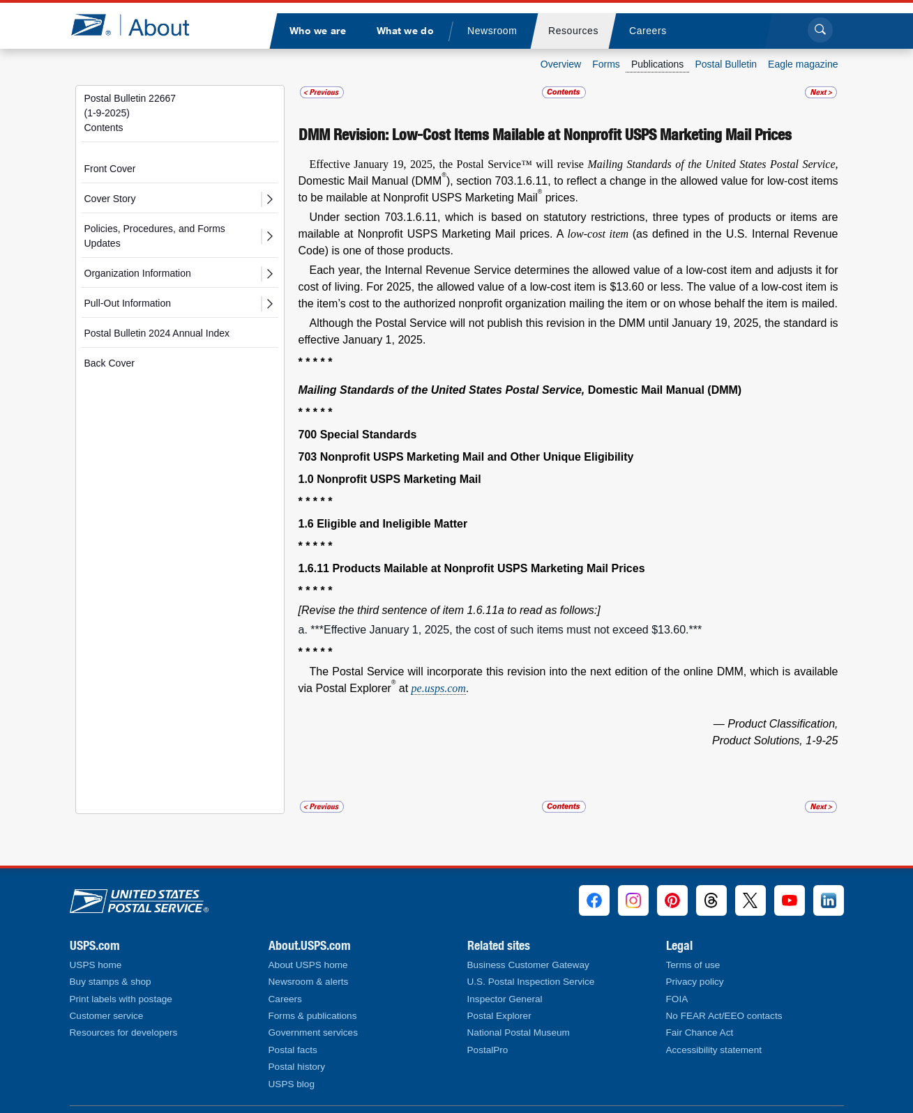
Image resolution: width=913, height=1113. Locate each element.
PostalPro (487, 1050)
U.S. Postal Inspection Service (531, 981)
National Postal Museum (518, 1032)
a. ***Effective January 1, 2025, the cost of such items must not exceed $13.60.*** (500, 630)
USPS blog (292, 1084)
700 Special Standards (358, 434)
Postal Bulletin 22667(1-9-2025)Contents (130, 113)
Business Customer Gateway (528, 965)
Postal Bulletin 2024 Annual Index (157, 333)
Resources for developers (124, 1032)
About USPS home (308, 965)
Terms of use (693, 965)
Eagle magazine (803, 64)
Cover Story (110, 198)
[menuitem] (318, 31)
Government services (313, 1032)
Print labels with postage (121, 999)
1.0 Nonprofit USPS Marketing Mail (390, 479)
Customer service (107, 1016)
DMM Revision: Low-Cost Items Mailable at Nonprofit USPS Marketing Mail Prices (545, 134)
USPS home (96, 965)
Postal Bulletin (726, 64)
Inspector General (505, 999)
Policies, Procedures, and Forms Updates (154, 236)
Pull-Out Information (128, 303)
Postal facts (293, 1050)
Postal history (297, 1066)
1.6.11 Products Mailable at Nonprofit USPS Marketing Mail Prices (472, 568)
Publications (657, 64)
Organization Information (137, 273)
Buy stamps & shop (110, 981)
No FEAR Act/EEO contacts (724, 1016)
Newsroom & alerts (309, 981)
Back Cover (109, 363)
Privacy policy (695, 981)
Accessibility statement (714, 1050)
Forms (606, 64)
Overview (561, 64)
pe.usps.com (439, 688)
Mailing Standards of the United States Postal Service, (443, 390)
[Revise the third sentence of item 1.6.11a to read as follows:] (450, 610)
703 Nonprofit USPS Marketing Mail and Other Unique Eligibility (466, 457)
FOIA (677, 999)
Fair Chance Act (700, 1032)
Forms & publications (313, 1016)
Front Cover (110, 168)
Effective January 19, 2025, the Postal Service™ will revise (449, 164)
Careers (285, 999)
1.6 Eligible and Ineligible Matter (383, 524)
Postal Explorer (499, 1016)
